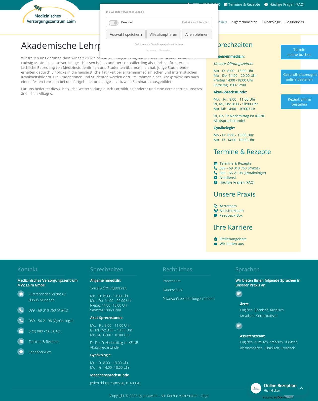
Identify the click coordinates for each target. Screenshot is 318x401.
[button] (278, 388)
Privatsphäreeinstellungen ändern (189, 298)
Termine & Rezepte (244, 4)
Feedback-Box (231, 215)
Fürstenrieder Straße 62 (47, 294)
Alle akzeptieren (163, 34)
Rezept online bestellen (299, 102)
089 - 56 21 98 (231, 172)
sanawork (150, 395)
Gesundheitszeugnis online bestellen (300, 77)
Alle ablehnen (196, 34)
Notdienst (228, 177)
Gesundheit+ (294, 22)
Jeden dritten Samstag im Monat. (115, 382)
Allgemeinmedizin (245, 22)
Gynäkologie (271, 22)
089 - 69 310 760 (233, 168)
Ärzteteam (228, 205)
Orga (204, 395)
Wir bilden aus (232, 243)
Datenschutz (172, 289)
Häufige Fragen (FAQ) (287, 4)
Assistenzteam (232, 210)
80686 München (41, 300)
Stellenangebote (233, 239)
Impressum (171, 281)
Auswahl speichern (126, 34)
